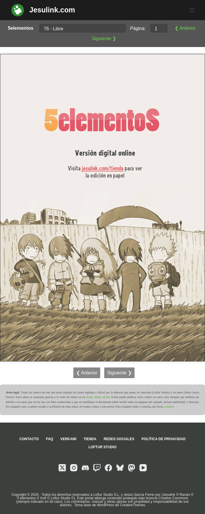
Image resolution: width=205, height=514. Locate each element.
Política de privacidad (163, 439)
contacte (169, 406)
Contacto (29, 439)
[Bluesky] (120, 467)
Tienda (89, 439)
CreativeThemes (132, 505)
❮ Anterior (185, 28)
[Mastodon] (131, 467)
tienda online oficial (98, 397)
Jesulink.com (52, 10)
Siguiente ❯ (104, 38)
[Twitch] (96, 467)
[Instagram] (73, 467)
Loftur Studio (102, 447)
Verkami (68, 439)
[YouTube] (143, 467)
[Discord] (85, 467)
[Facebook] (108, 467)
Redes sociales (119, 439)
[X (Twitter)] (62, 467)
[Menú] (192, 10)
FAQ (49, 439)
